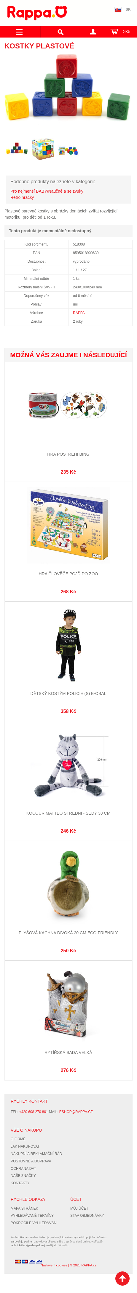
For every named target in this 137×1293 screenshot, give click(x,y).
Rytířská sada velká (68, 1052)
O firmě (18, 1139)
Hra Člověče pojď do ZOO (68, 573)
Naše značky (23, 1176)
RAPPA (79, 313)
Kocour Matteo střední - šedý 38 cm (68, 813)
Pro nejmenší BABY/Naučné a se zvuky (46, 191)
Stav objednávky (87, 1216)
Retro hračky (22, 197)
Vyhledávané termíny (32, 1216)
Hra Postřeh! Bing (68, 454)
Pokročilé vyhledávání (34, 1223)
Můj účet (79, 1208)
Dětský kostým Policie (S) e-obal (68, 693)
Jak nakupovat (25, 1146)
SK (128, 9)
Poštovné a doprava (31, 1161)
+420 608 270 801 (33, 1112)
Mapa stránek (24, 1208)
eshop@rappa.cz (76, 1112)
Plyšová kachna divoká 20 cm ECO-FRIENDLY (68, 932)
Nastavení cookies (54, 1265)
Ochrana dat (23, 1169)
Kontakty (20, 1183)
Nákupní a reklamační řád (36, 1154)
